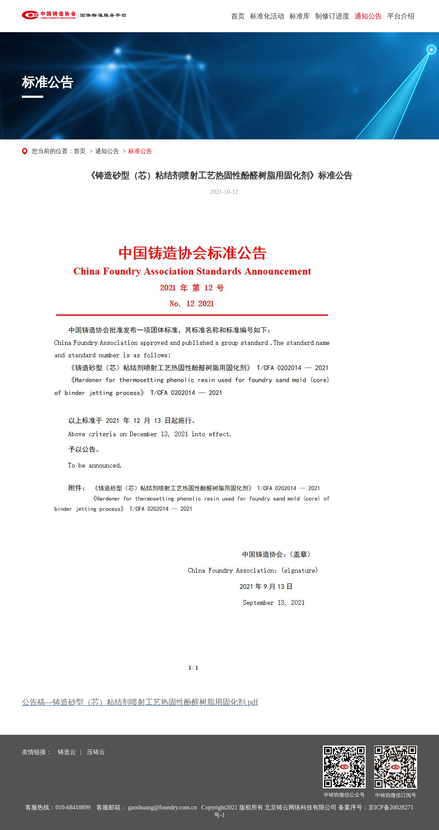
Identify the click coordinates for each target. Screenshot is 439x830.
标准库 (299, 16)
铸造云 (67, 752)
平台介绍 (401, 16)
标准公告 (140, 151)
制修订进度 (332, 16)
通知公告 (368, 16)
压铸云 (96, 752)
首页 (238, 16)
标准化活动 (267, 16)
